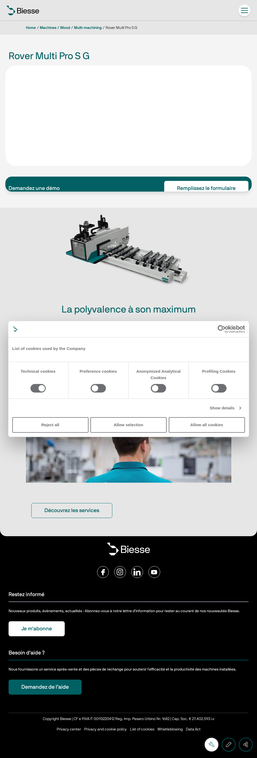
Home (31, 28)
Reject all (50, 424)
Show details (222, 408)
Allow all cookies (206, 424)
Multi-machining (88, 28)
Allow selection (128, 424)
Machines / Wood (55, 28)
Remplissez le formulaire (206, 188)
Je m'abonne (36, 628)
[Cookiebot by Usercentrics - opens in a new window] (221, 329)
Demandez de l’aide (45, 687)
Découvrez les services (71, 510)
